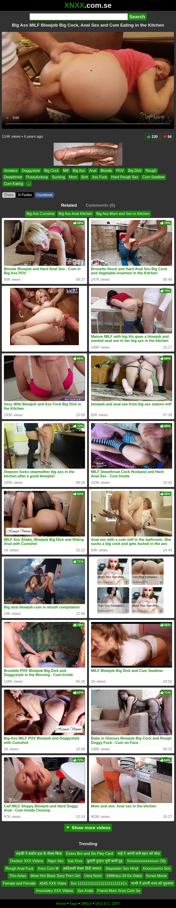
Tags (73, 903)
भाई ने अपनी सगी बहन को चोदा (138, 854)
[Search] (78, 16)
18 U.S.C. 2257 (107, 903)
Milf (66, 171)
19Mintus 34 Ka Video (124, 876)
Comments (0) (100, 205)
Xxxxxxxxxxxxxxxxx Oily (146, 861)
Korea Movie (156, 876)
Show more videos (88, 827)
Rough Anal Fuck (19, 868)
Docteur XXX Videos (27, 861)
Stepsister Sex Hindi (121, 868)
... (28, 184)
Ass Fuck (99, 177)
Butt (84, 177)
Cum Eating (13, 184)
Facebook (44, 195)
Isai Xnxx (75, 861)
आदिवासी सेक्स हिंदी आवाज (82, 868)
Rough (151, 171)
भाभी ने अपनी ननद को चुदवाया (152, 883)
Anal (92, 171)
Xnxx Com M (48, 868)
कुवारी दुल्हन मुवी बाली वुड (105, 861)
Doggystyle (31, 171)
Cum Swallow (153, 177)
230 (152, 137)
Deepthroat (13, 177)
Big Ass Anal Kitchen (75, 214)
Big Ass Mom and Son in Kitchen (122, 214)
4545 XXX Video (53, 883)
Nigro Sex (55, 861)
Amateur (11, 171)
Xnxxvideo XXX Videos (54, 891)
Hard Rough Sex (124, 177)
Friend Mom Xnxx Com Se (118, 891)
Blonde (106, 171)
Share (9, 195)
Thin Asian (17, 876)
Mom (73, 177)
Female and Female (19, 883)
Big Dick (135, 171)
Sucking (58, 177)
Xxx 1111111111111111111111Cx (99, 883)
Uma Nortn (93, 876)
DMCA (86, 903)
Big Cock (51, 171)
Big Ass (79, 171)
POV (120, 171)
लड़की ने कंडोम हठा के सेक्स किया (39, 854)
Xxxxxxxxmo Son (156, 868)
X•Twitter (25, 195)
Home (61, 903)
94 (167, 137)
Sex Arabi (85, 891)
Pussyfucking (37, 177)
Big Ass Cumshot (41, 214)
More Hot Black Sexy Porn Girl (55, 876)
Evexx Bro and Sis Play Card (89, 854)
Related (69, 205)
